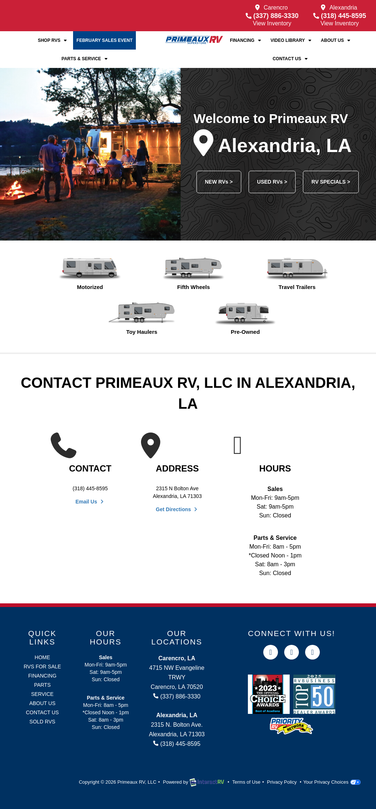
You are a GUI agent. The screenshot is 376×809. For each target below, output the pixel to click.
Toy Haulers (142, 318)
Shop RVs (53, 40)
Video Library (292, 40)
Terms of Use (246, 782)
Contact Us (290, 58)
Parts (42, 685)
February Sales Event (104, 40)
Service (42, 694)
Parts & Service (85, 58)
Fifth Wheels (193, 273)
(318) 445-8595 (339, 15)
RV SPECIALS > (330, 182)
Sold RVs (42, 722)
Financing (246, 40)
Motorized (89, 273)
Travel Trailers (297, 273)
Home (42, 657)
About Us (336, 40)
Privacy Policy (282, 782)
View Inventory (272, 23)
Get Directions (177, 509)
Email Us (90, 502)
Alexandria (343, 7)
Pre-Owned (245, 318)
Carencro (276, 7)
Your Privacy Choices (332, 782)
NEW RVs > (219, 182)
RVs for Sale (42, 666)
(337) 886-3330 (272, 15)
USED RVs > (272, 182)
